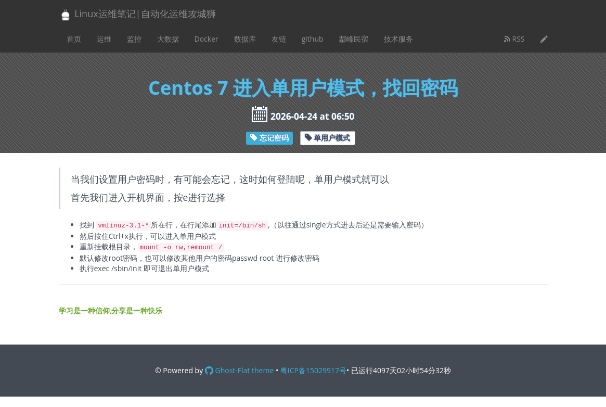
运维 (104, 39)
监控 (134, 39)
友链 (279, 39)
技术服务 (398, 39)
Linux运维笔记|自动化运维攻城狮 (137, 14)
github (313, 39)
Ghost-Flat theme (239, 370)
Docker (206, 39)
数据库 (245, 39)
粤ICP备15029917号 (313, 370)
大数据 (168, 39)
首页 (74, 39)
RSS (514, 39)
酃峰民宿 (353, 39)
